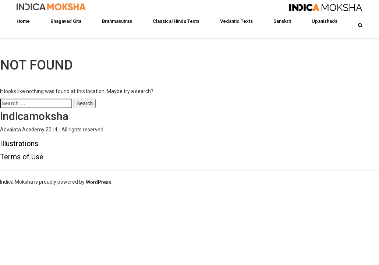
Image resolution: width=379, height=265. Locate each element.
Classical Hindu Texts (176, 21)
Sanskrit (282, 21)
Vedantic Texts (236, 21)
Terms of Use (21, 156)
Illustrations (19, 143)
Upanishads (324, 21)
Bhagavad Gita (65, 21)
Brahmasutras (117, 21)
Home (23, 21)
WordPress (98, 182)
